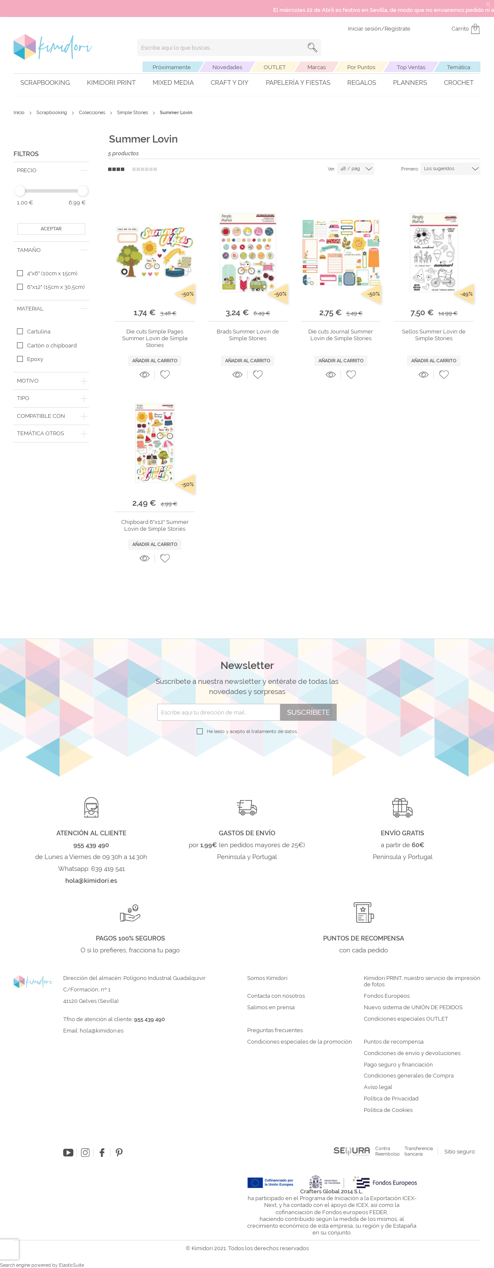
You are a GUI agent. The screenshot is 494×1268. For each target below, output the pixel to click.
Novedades (227, 67)
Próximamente (172, 67)
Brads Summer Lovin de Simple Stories (248, 334)
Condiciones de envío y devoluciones (412, 1053)
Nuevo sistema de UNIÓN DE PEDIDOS (413, 1007)
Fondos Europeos (387, 996)
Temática (458, 67)
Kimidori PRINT (111, 83)
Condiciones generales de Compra (409, 1076)
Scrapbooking (45, 83)
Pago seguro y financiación (398, 1065)
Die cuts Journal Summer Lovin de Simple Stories (340, 334)
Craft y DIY (229, 83)
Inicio (20, 112)
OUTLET (275, 67)
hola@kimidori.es (101, 1030)
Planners (410, 83)
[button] (165, 374)
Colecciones (92, 112)
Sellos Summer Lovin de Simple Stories (434, 334)
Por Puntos (361, 67)
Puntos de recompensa (394, 1042)
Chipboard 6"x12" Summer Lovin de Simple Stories (155, 525)
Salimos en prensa (271, 1007)
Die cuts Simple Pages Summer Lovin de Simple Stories (155, 338)
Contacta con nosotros (276, 996)
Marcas (316, 67)
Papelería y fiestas (298, 83)
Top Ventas (411, 67)
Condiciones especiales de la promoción (300, 1042)
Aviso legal (378, 1087)
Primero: (410, 169)
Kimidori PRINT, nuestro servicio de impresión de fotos (422, 981)
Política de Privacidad (391, 1099)
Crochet (459, 83)
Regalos (361, 83)
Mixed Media (173, 83)
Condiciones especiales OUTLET (406, 1019)
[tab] (51, 170)
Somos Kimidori (267, 978)
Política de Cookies (388, 1110)
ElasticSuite (71, 1265)
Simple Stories (133, 112)
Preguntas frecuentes (275, 1030)
